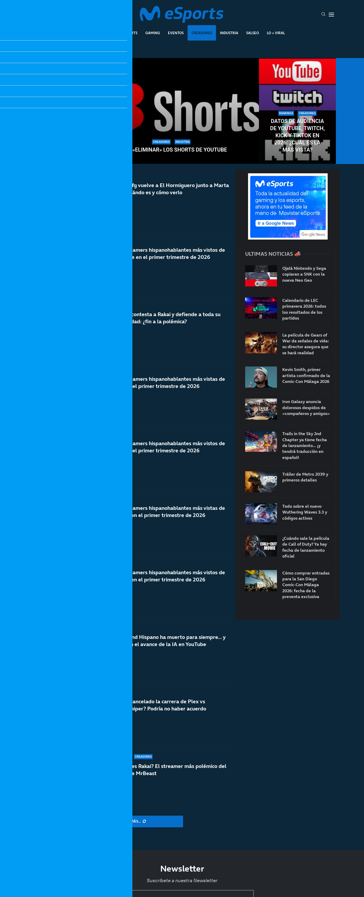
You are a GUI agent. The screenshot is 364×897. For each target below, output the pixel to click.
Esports (129, 32)
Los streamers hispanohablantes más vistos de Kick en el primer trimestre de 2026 (169, 457)
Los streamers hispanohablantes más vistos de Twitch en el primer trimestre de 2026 (169, 586)
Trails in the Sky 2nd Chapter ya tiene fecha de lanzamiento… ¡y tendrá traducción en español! (304, 445)
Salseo (252, 32)
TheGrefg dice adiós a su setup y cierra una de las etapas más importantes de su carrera (67, 132)
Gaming (152, 32)
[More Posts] (130, 821)
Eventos (176, 32)
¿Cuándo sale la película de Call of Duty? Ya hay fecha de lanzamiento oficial (305, 547)
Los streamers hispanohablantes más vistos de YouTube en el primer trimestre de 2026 (169, 253)
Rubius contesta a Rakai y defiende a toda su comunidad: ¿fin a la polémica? (167, 318)
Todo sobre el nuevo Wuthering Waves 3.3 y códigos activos (304, 512)
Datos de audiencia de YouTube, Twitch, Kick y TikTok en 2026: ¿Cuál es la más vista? (297, 135)
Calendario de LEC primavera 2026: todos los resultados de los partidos (304, 309)
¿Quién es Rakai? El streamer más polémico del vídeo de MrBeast (170, 769)
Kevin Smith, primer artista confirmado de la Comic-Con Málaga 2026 (306, 375)
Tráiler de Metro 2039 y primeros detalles (305, 477)
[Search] (323, 14)
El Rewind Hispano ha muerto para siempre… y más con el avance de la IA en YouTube (170, 643)
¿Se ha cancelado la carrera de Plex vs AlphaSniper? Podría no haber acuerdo (160, 705)
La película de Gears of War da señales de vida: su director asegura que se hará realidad (305, 344)
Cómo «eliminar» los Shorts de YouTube (171, 150)
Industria (229, 32)
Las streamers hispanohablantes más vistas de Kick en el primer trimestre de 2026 (169, 385)
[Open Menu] (331, 14)
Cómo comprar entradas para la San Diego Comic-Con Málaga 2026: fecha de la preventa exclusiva (306, 585)
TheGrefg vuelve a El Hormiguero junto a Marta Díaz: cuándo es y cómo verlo (171, 189)
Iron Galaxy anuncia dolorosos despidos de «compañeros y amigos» (306, 407)
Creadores (202, 32)
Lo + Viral (276, 32)
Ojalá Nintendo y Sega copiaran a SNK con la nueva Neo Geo (304, 274)
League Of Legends (96, 32)
